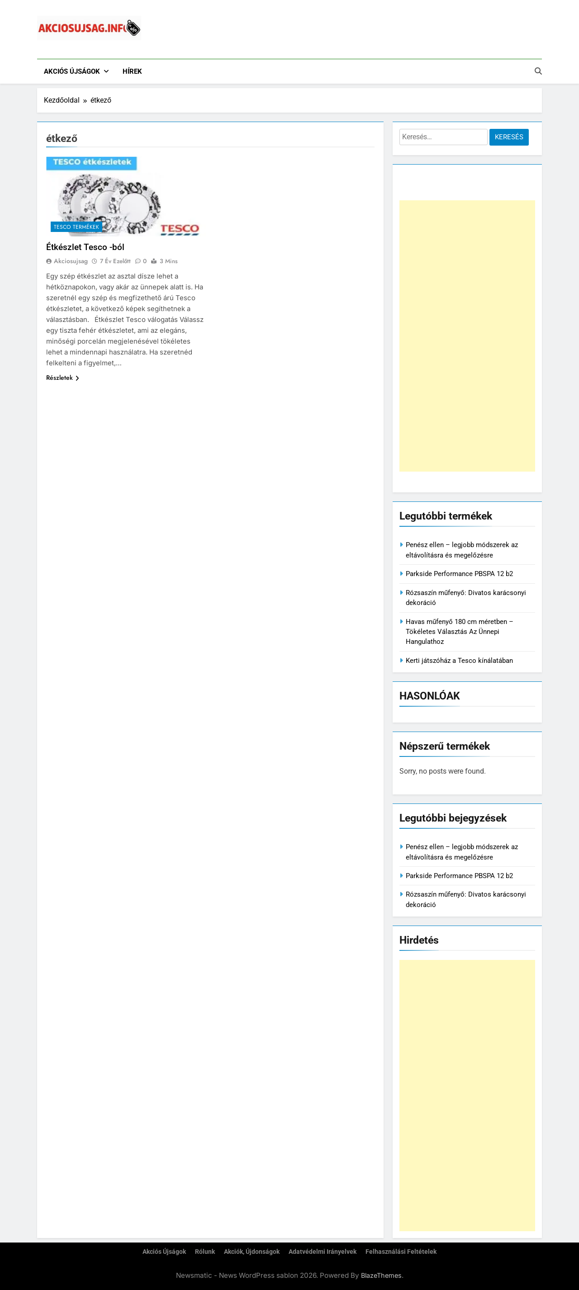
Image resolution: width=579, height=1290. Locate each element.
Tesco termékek (76, 227)
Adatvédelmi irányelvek (322, 1252)
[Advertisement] (467, 336)
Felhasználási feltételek (401, 1252)
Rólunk (205, 1252)
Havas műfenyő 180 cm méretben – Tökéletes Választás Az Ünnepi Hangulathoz (459, 632)
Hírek (132, 71)
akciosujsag (71, 260)
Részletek (62, 377)
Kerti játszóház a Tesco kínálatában (459, 661)
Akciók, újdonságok (252, 1252)
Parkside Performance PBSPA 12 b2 (459, 574)
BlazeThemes (381, 1275)
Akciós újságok (72, 71)
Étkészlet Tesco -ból (85, 247)
